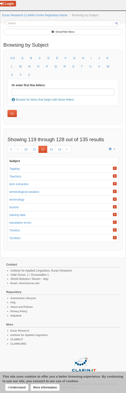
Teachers (15, 176)
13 (51, 149)
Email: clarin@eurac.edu (25, 283)
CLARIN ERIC (18, 343)
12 (42, 149)
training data (17, 215)
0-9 (13, 58)
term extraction (19, 184)
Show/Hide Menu (63, 31)
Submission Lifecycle (23, 298)
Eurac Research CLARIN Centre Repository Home (35, 15)
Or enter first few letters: (29, 85)
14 (59, 149)
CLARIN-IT (16, 339)
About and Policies (21, 307)
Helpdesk (15, 315)
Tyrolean (15, 238)
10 (26, 149)
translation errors (20, 222)
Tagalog (14, 168)
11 (34, 149)
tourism (14, 207)
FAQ (13, 302)
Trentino (14, 230)
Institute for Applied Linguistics (29, 335)
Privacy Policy (18, 311)
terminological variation (24, 191)
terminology (16, 199)
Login (7, 3)
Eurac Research (19, 330)
